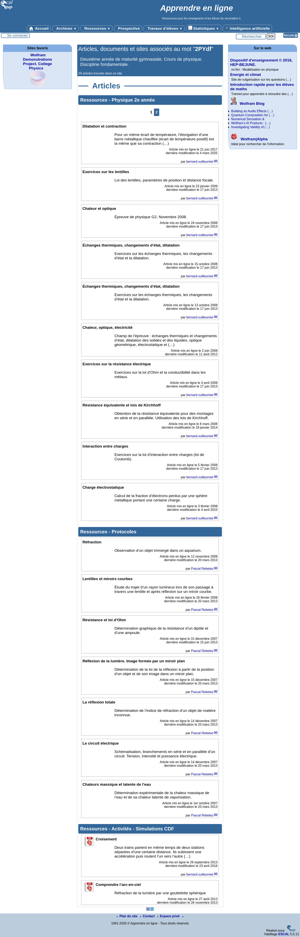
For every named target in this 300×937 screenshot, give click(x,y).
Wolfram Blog (247, 103)
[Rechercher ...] (251, 36)
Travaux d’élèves (164, 28)
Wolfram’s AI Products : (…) (251, 123)
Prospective (128, 28)
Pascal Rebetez (202, 568)
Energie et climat (245, 74)
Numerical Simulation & (247, 119)
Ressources (96, 28)
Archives (66, 28)
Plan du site (127, 916)
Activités (122, 828)
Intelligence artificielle (247, 28)
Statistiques (203, 28)
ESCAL (283, 934)
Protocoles (124, 531)
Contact (148, 916)
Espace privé (169, 916)
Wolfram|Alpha (249, 139)
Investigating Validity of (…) (250, 127)
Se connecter (17, 36)
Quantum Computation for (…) (252, 115)
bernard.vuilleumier (200, 161)
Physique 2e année (133, 100)
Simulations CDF (155, 828)
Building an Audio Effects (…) (252, 111)
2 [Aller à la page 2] (157, 112)
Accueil (39, 28)
